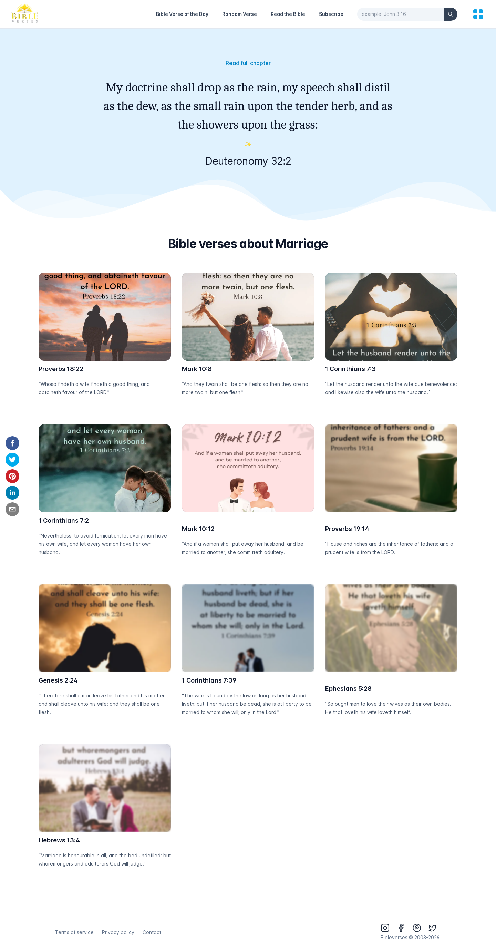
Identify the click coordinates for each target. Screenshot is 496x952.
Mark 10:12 (198, 528)
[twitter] (12, 460)
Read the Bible (288, 14)
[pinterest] (12, 476)
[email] (12, 509)
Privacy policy (118, 932)
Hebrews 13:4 (59, 840)
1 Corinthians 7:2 (64, 520)
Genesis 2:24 (58, 680)
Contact (152, 932)
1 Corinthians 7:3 (350, 368)
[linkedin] (12, 493)
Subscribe (331, 14)
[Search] (450, 14)
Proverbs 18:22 (61, 368)
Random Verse (239, 14)
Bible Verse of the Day (182, 14)
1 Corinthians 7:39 (209, 680)
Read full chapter (248, 63)
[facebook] (12, 443)
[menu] (478, 14)
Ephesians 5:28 (348, 688)
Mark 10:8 (197, 368)
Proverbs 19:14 (347, 528)
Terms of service (74, 932)
